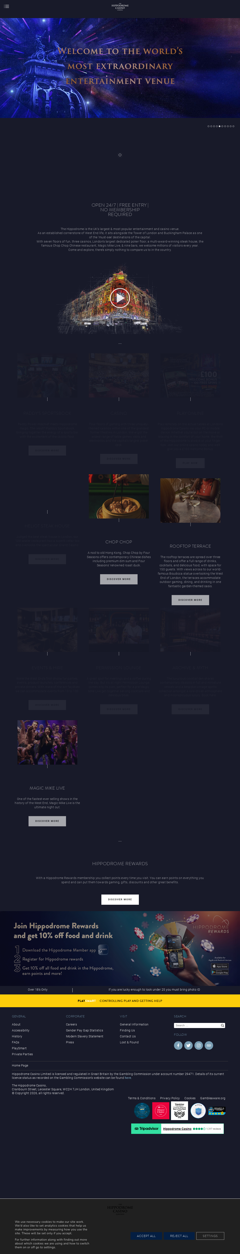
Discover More (119, 582)
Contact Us (128, 1036)
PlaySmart (19, 1048)
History (17, 1036)
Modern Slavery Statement (84, 1036)
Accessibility (21, 1030)
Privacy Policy (170, 1098)
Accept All (146, 1236)
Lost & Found (129, 1042)
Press (70, 1042)
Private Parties (22, 1054)
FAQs (15, 1042)
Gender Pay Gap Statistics (84, 1030)
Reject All (179, 1236)
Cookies (190, 1098)
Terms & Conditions (141, 1098)
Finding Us (127, 1030)
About (16, 1024)
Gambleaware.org (213, 1098)
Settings (210, 1236)
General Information (134, 1024)
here (128, 1077)
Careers (71, 1024)
